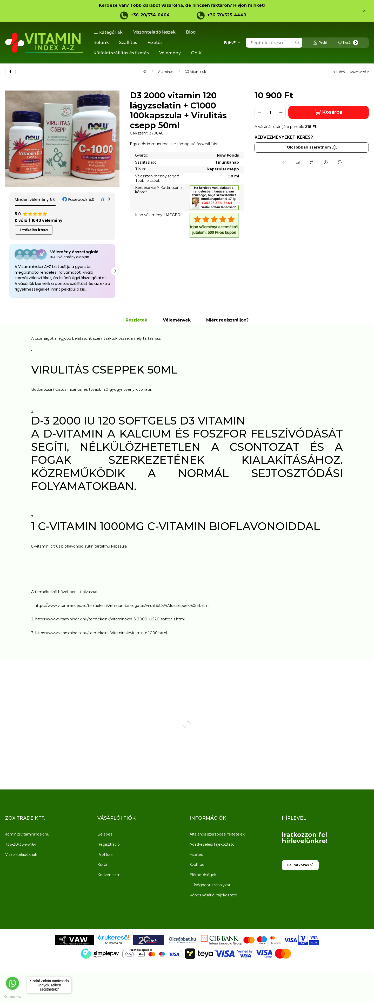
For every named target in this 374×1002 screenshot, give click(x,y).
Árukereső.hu (113, 943)
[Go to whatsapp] (12, 983)
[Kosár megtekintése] (347, 42)
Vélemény (170, 52)
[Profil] (320, 42)
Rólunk (101, 42)
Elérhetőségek (203, 874)
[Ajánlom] (297, 162)
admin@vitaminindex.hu (27, 834)
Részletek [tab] (136, 320)
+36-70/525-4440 (226, 14)
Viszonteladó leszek (154, 32)
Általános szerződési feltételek (217, 834)
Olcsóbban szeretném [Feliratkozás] (312, 147)
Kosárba (328, 112)
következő (359, 72)
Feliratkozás (300, 865)
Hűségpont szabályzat (210, 885)
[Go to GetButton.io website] (12, 996)
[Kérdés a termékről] (325, 162)
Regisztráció (108, 844)
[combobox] (274, 42)
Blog (191, 32)
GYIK (196, 52)
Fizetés (155, 42)
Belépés (104, 834)
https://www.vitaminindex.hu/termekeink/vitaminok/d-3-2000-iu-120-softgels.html (110, 619)
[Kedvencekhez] (283, 162)
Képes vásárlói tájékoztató (213, 895)
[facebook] (10, 72)
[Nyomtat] (339, 162)
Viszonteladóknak (21, 854)
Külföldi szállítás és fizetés (121, 52)
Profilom (105, 854)
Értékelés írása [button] (34, 230)
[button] (108, 32)
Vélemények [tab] (177, 320)
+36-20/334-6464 (150, 14)
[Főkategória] (144, 72)
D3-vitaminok (195, 72)
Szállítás (128, 42)
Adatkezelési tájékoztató (212, 844)
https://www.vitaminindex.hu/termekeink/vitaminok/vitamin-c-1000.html (101, 633)
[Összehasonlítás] (311, 162)
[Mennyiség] (270, 112)
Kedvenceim (109, 874)
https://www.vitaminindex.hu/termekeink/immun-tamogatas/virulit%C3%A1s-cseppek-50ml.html (122, 605)
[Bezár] (364, 11)
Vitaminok (165, 72)
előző (339, 72)
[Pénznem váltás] (232, 42)
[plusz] (281, 112)
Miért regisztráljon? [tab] (227, 320)
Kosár (102, 864)
